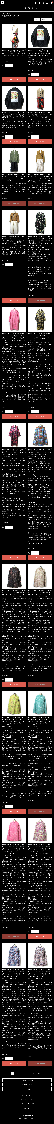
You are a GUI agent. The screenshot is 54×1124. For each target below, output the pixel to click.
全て (2, 13)
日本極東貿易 (27, 1116)
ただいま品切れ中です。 (14, 203)
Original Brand (11, 13)
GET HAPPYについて (27, 1084)
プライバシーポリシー (27, 1100)
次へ (34, 1073)
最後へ (40, 1073)
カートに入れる (14, 79)
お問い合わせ (27, 1108)
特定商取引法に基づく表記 (27, 1104)
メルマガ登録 (27, 1089)
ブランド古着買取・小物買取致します (27, 1080)
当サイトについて (27, 1095)
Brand (5, 13)
